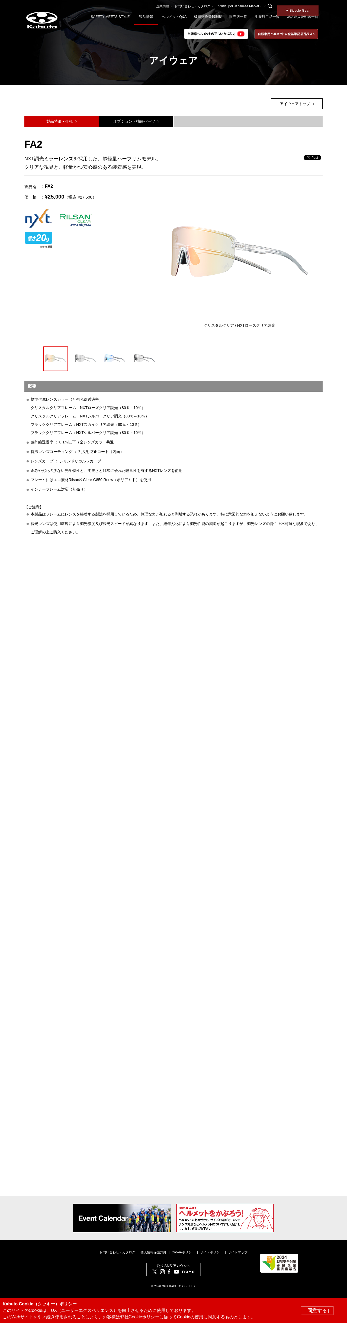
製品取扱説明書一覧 (302, 17)
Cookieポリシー (183, 1252)
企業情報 (162, 6)
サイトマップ (238, 1252)
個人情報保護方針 (153, 1252)
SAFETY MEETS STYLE (110, 17)
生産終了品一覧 (267, 17)
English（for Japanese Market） (239, 6)
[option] (239, 255)
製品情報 (146, 17)
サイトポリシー (211, 1252)
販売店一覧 (238, 17)
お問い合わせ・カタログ (192, 6)
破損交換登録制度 (208, 17)
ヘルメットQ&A (174, 17)
